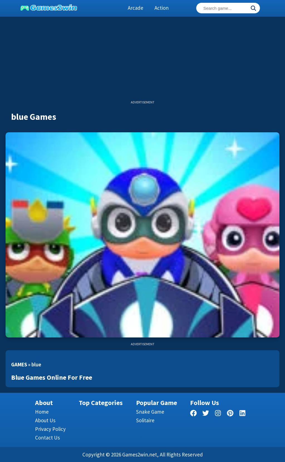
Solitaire (145, 420)
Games (19, 364)
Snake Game (150, 411)
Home (42, 411)
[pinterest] (230, 414)
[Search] (253, 8)
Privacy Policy (50, 429)
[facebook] (193, 414)
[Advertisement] (142, 61)
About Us (45, 420)
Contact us (47, 437)
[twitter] (205, 414)
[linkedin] (242, 414)
